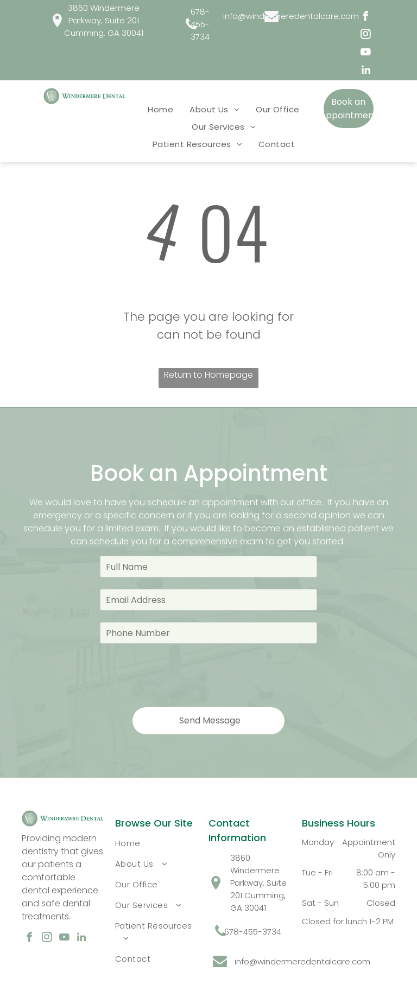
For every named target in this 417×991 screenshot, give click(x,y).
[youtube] (366, 53)
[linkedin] (366, 71)
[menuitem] (160, 109)
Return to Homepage (208, 375)
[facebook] (366, 18)
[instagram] (366, 36)
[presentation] (182, 674)
